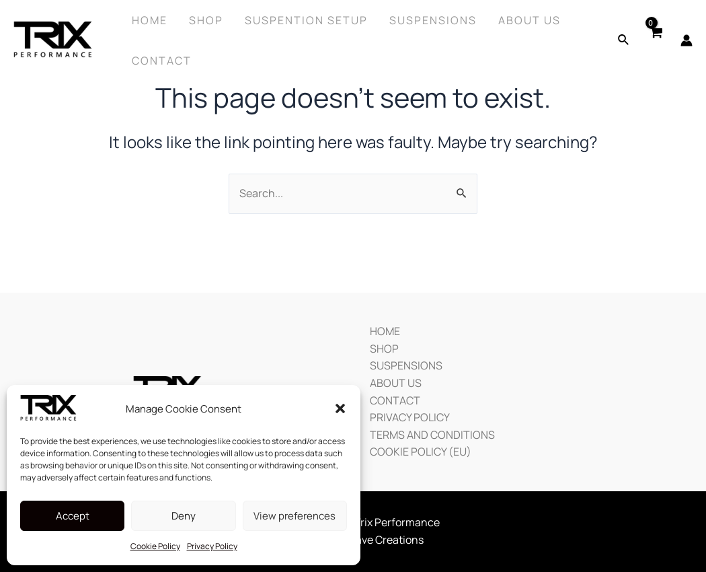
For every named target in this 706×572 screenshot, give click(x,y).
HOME (385, 331)
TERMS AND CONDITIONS (432, 434)
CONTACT (395, 400)
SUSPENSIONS (406, 365)
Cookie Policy (155, 546)
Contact (162, 60)
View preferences (294, 516)
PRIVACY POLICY (410, 417)
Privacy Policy (212, 546)
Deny (183, 516)
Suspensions (433, 20)
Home (149, 20)
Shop (206, 20)
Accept (72, 516)
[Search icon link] (624, 40)
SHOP (384, 348)
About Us (529, 20)
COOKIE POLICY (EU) (420, 451)
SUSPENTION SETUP (306, 20)
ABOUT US (396, 383)
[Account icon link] (686, 40)
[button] (340, 408)
